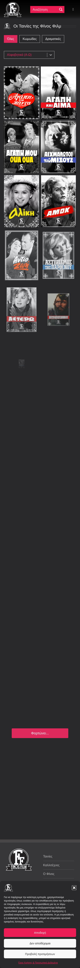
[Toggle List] (50, 55)
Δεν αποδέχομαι (39, 943)
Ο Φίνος (48, 874)
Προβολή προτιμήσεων (40, 954)
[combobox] (26, 55)
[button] (74, 888)
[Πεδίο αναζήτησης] (44, 9)
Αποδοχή (40, 932)
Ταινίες (47, 856)
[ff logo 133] (12, 3)
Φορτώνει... (40, 733)
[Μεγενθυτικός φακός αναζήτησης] (61, 9)
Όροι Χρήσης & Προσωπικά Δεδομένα (38, 962)
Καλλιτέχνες (51, 865)
